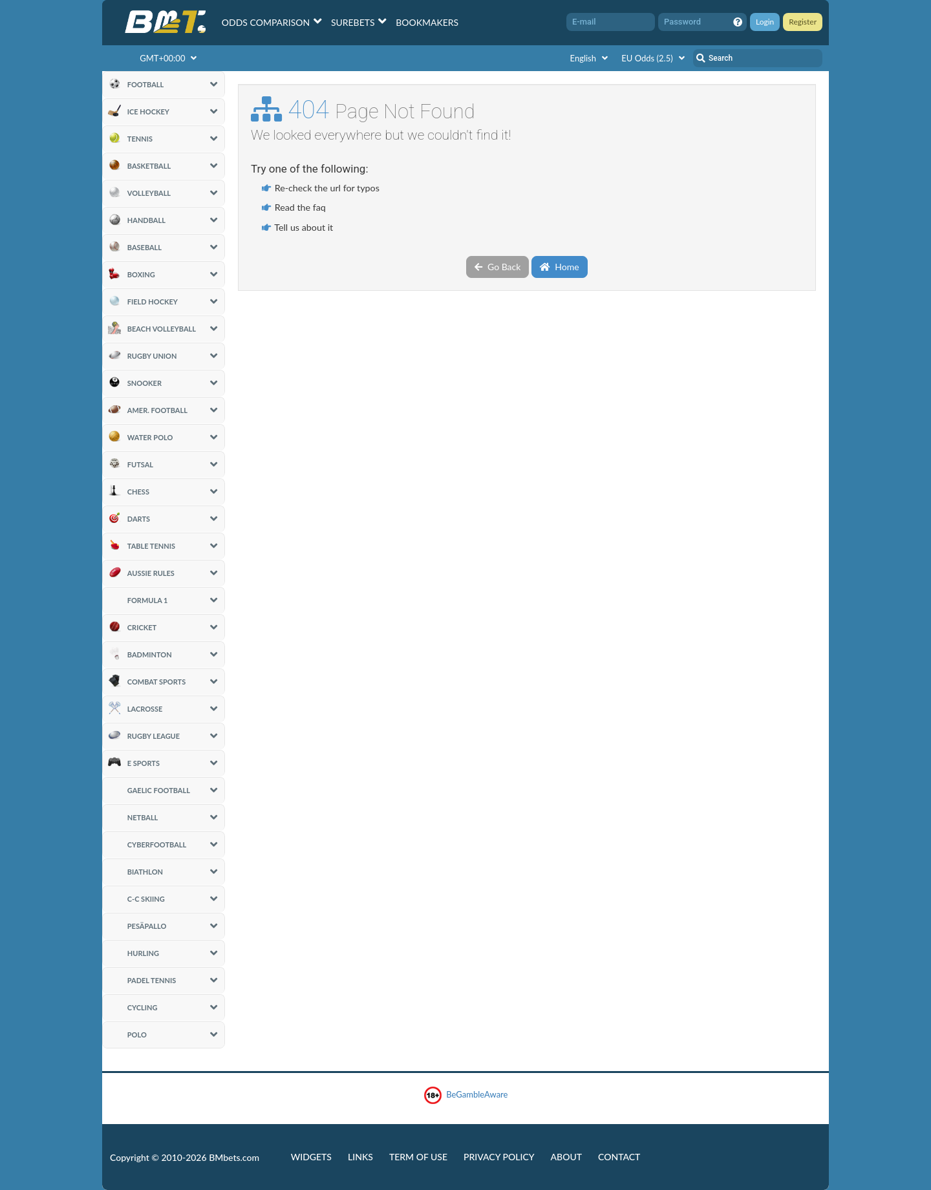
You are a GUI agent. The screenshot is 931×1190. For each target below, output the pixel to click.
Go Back (497, 266)
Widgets (311, 1156)
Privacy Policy (499, 1156)
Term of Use (418, 1156)
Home (559, 266)
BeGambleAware (465, 1095)
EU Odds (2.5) (654, 58)
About (567, 1156)
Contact (619, 1156)
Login (765, 22)
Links (360, 1156)
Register (803, 22)
